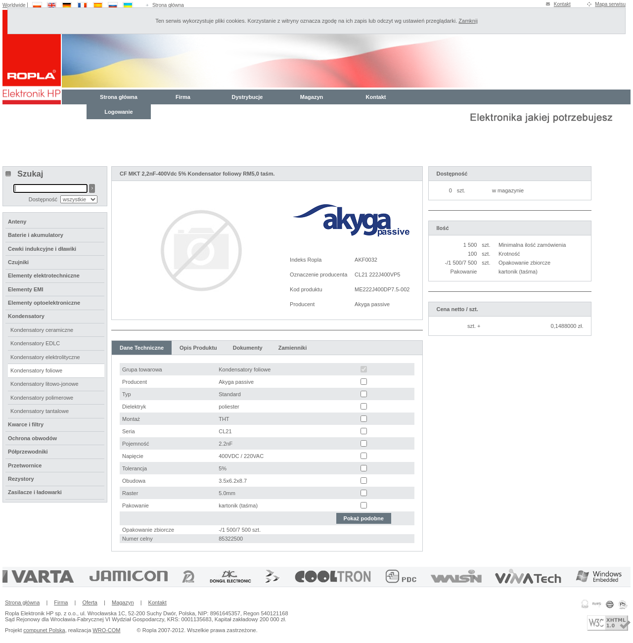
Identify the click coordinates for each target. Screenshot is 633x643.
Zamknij (468, 21)
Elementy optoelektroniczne (44, 303)
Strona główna (168, 5)
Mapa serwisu (610, 4)
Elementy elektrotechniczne (44, 275)
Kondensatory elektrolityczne (45, 357)
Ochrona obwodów (32, 438)
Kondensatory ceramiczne (41, 330)
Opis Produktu (198, 348)
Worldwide (14, 5)
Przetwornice (25, 465)
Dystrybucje (247, 97)
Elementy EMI (26, 289)
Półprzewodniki (28, 452)
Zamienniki (292, 348)
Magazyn (311, 97)
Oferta (89, 602)
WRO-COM (106, 630)
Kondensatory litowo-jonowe (44, 384)
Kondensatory (26, 316)
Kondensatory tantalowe (39, 411)
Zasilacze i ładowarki (35, 492)
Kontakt (562, 4)
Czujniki (18, 262)
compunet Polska (44, 630)
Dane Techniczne (142, 348)
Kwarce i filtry (26, 424)
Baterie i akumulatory (35, 235)
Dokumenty (248, 348)
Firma (183, 97)
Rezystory (21, 479)
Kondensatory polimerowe (41, 398)
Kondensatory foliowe (36, 370)
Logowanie (118, 112)
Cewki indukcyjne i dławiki (42, 249)
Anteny (17, 222)
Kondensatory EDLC (35, 343)
